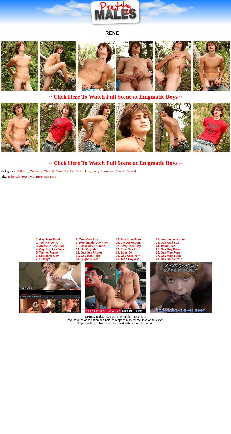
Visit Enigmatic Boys (43, 176)
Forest (120, 171)
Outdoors (36, 171)
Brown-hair (107, 171)
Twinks (68, 171)
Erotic (79, 171)
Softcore (22, 171)
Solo (59, 171)
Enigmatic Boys (17, 176)
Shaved (49, 171)
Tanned (131, 171)
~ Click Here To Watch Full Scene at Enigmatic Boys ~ (115, 97)
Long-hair (91, 171)
